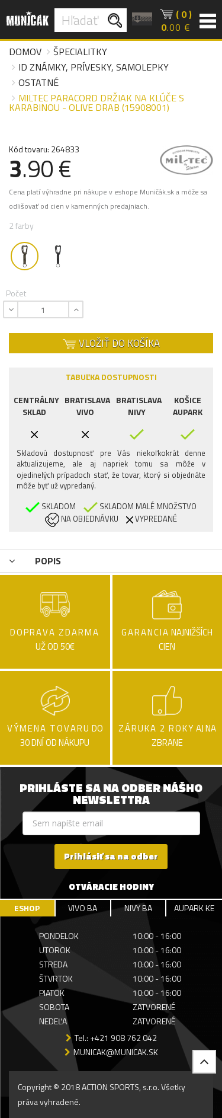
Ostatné (38, 82)
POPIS (35, 561)
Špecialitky (80, 51)
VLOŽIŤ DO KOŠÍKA (111, 343)
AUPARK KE (194, 908)
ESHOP (27, 908)
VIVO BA (82, 908)
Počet (16, 293)
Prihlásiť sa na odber (111, 856)
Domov (25, 51)
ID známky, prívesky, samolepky (93, 67)
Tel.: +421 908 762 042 (116, 1037)
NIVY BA (138, 908)
